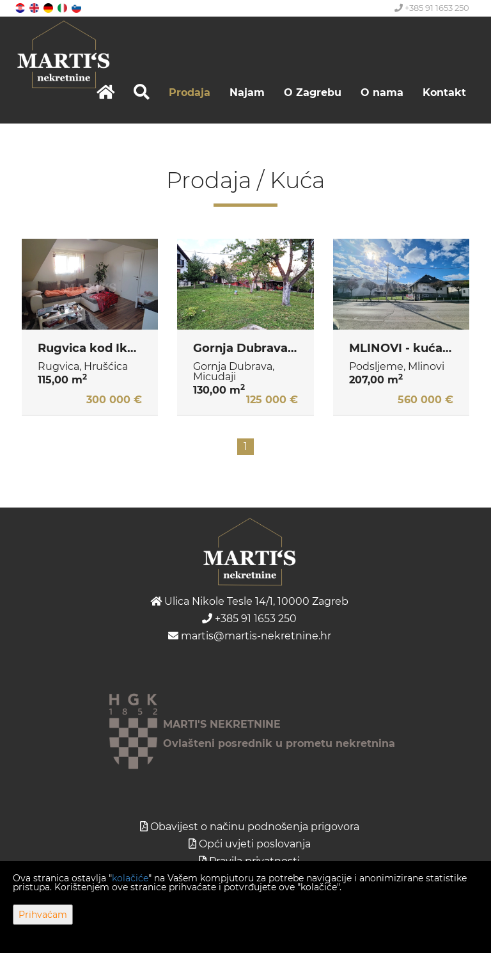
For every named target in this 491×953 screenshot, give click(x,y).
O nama (382, 92)
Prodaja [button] (189, 92)
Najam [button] (247, 92)
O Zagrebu (312, 92)
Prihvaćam (43, 914)
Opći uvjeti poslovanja (255, 844)
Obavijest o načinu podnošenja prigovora (254, 827)
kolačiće (130, 878)
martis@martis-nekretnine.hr (249, 636)
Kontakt (444, 92)
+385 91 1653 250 (431, 8)
